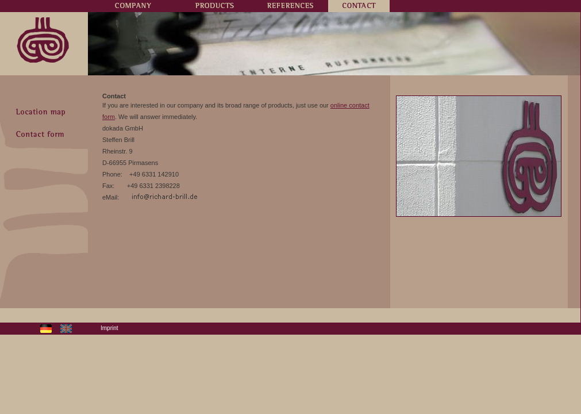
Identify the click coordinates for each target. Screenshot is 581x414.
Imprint (109, 328)
